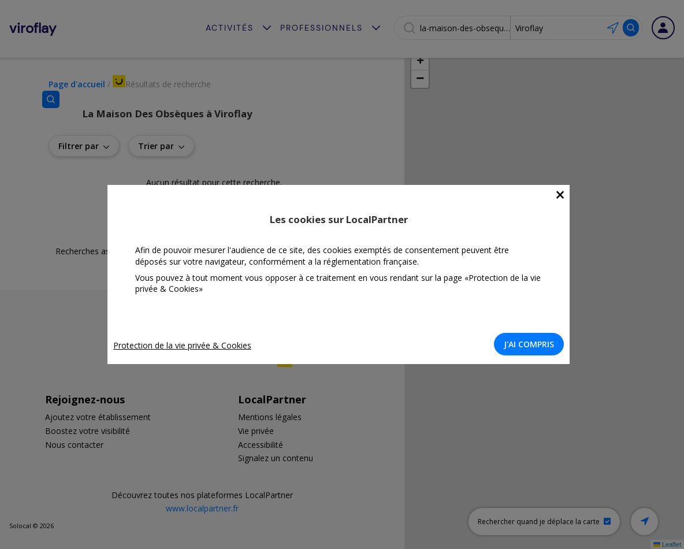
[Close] (563, 195)
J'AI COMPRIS (532, 344)
